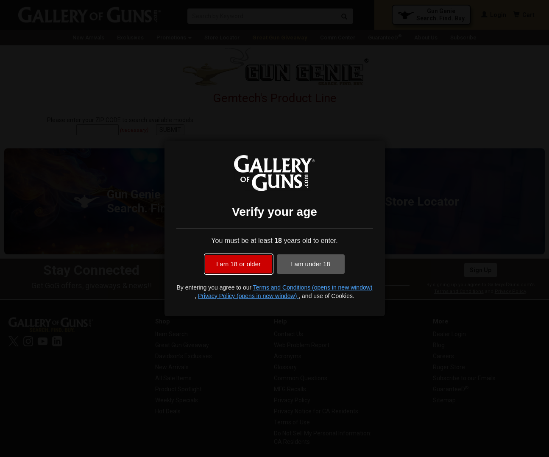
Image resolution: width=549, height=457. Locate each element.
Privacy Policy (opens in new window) (248, 296)
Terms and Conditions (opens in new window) (313, 287)
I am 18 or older (238, 264)
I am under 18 (310, 264)
